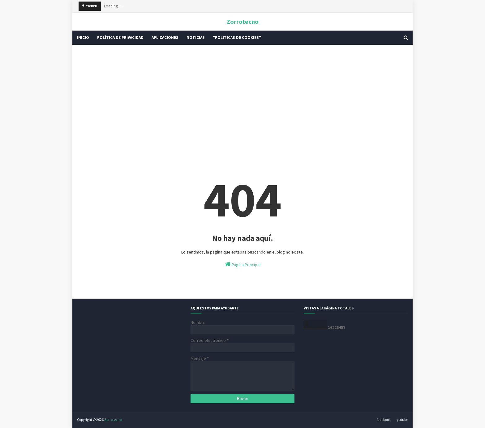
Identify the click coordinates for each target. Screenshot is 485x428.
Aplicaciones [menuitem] (165, 37)
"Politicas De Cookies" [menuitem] (237, 37)
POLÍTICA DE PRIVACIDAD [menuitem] (120, 37)
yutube (402, 419)
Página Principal (242, 264)
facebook (383, 419)
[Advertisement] (242, 97)
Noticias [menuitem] (196, 37)
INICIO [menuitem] (83, 37)
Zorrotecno (243, 21)
